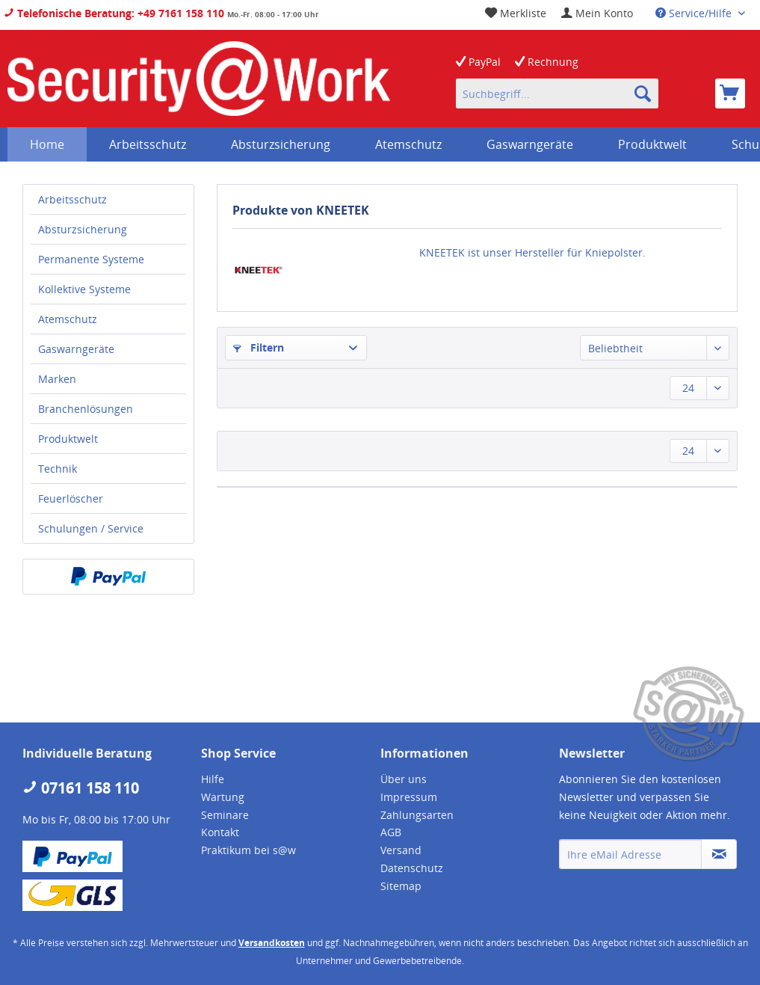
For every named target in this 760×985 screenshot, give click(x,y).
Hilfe (212, 779)
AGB (390, 832)
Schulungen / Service (90, 528)
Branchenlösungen (85, 409)
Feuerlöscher (70, 498)
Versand (400, 850)
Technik (57, 468)
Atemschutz (67, 319)
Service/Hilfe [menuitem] (695, 13)
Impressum (408, 797)
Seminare (225, 815)
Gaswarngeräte (76, 349)
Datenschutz (411, 868)
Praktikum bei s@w (248, 850)
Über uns (403, 779)
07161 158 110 (80, 788)
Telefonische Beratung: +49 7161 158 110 (114, 13)
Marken (57, 379)
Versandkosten (271, 942)
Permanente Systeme (91, 259)
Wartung (222, 797)
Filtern (258, 347)
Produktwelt (68, 439)
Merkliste (515, 13)
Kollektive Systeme (84, 289)
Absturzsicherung (82, 229)
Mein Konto (597, 13)
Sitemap (400, 886)
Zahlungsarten (417, 815)
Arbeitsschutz (72, 199)
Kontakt (220, 832)
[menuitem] (597, 13)
